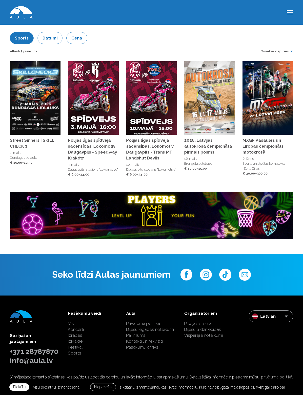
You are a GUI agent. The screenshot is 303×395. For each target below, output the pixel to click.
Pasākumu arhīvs (142, 347)
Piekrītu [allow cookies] (19, 387)
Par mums (135, 335)
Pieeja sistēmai (198, 323)
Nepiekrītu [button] (103, 387)
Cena (76, 38)
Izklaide (75, 341)
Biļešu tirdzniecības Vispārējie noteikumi (203, 332)
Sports (22, 38)
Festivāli (75, 347)
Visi (71, 323)
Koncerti (76, 329)
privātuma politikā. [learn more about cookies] (277, 377)
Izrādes (75, 335)
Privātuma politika (143, 323)
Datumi (50, 38)
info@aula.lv (31, 360)
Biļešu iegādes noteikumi (150, 329)
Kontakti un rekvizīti (144, 341)
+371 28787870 (34, 351)
